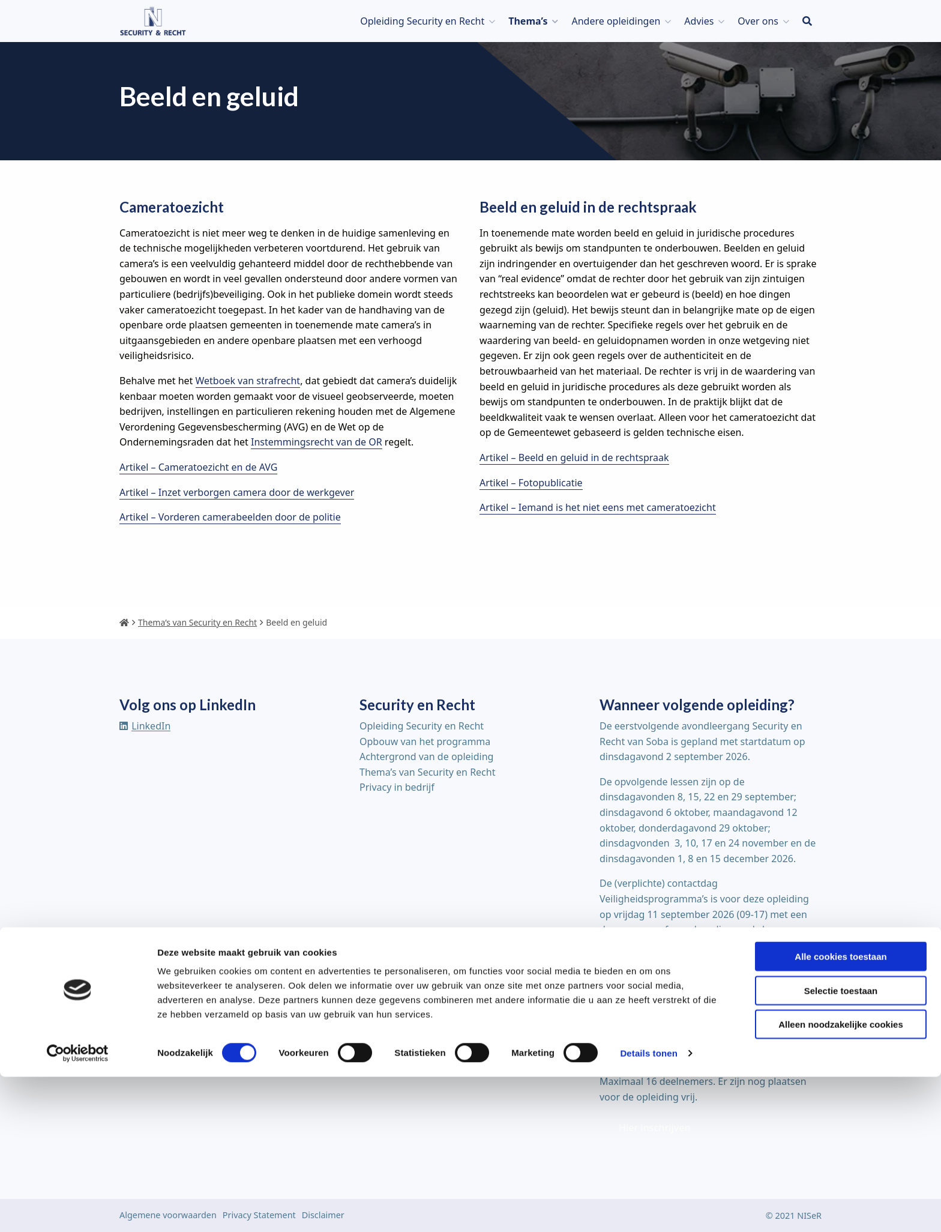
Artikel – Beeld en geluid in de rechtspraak (574, 457)
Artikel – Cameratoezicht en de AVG (198, 467)
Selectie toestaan (841, 1146)
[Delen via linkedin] (144, 725)
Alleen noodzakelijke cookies (840, 1179)
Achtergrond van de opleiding (426, 756)
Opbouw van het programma (424, 741)
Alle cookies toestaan (840, 1112)
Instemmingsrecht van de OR (316, 441)
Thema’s (527, 21)
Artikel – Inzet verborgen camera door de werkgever (236, 492)
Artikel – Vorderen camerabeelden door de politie (230, 517)
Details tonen (648, 1208)
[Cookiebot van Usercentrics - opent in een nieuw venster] (77, 1209)
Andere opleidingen (615, 21)
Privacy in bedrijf (396, 787)
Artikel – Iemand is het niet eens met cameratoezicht (598, 507)
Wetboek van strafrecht (248, 380)
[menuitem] (424, 21)
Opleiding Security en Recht (422, 21)
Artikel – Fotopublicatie (531, 482)
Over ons (758, 21)
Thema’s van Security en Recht (427, 772)
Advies (699, 21)
